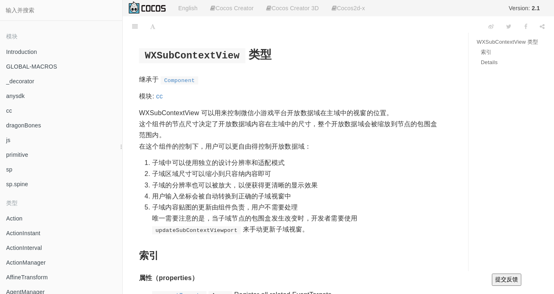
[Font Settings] (152, 26)
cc (9, 110)
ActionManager (26, 262)
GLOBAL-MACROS (31, 66)
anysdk (15, 96)
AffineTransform (27, 277)
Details (489, 62)
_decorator (20, 81)
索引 (486, 52)
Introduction (21, 52)
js (8, 140)
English (187, 8)
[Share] (542, 26)
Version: (524, 8)
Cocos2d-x (348, 8)
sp (9, 169)
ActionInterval (24, 248)
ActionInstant (23, 233)
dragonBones (23, 125)
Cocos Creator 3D (292, 8)
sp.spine (17, 184)
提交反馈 (506, 279)
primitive (17, 154)
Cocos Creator (231, 8)
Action (14, 218)
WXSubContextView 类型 (507, 42)
